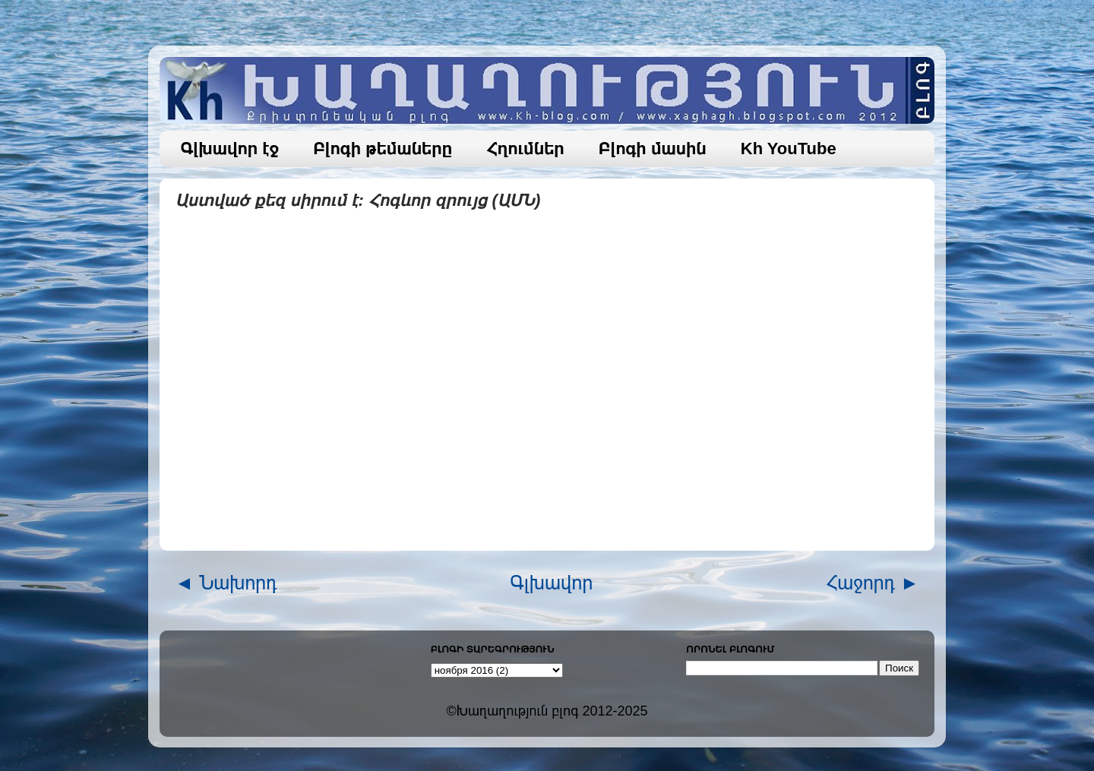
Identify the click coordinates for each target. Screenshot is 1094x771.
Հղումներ (525, 148)
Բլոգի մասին (653, 148)
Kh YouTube (788, 148)
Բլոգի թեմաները (382, 148)
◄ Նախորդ (226, 582)
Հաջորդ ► (872, 582)
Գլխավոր (552, 582)
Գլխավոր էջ (230, 148)
